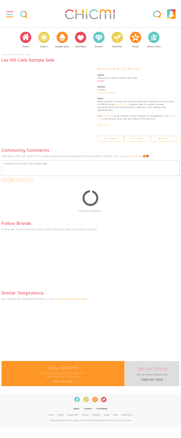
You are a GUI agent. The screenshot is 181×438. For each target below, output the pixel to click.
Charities (96, 415)
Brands (85, 415)
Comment (110, 139)
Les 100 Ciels (122, 104)
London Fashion (9, 54)
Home (51, 415)
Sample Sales (24, 54)
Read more (104, 125)
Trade (115, 415)
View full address (107, 92)
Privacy (128, 420)
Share (163, 139)
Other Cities (126, 415)
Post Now (8, 180)
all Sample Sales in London (71, 298)
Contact (88, 409)
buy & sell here (133, 156)
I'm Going (108, 116)
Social (106, 415)
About (77, 409)
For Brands (102, 409)
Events (61, 415)
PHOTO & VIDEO (25, 180)
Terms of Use (120, 420)
